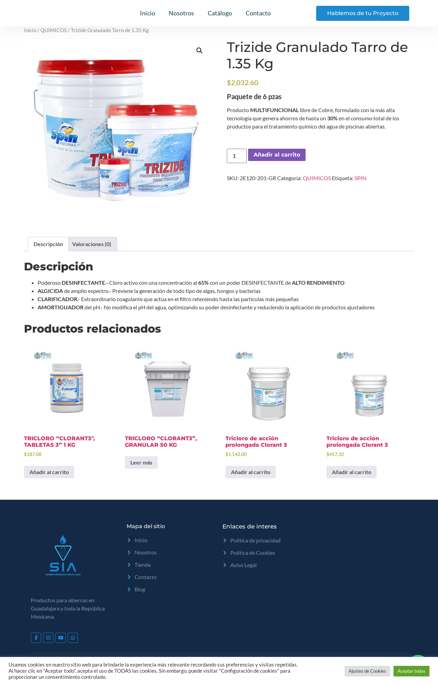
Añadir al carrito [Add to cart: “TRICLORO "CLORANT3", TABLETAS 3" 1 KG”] (49, 472)
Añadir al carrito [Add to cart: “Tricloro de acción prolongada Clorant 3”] (250, 472)
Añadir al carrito (277, 154)
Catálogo (220, 13)
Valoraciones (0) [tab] (91, 244)
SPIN (360, 178)
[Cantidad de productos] (237, 156)
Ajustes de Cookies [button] (367, 671)
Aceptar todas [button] (411, 671)
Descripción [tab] (48, 244)
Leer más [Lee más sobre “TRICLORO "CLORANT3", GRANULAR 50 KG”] (141, 462)
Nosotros (181, 13)
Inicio (147, 13)
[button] (199, 50)
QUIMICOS (53, 30)
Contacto (258, 13)
